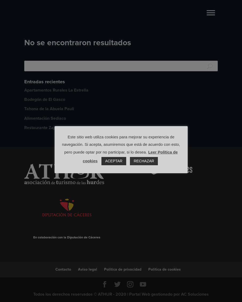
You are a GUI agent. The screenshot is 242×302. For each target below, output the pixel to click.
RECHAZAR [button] (144, 161)
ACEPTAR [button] (113, 161)
